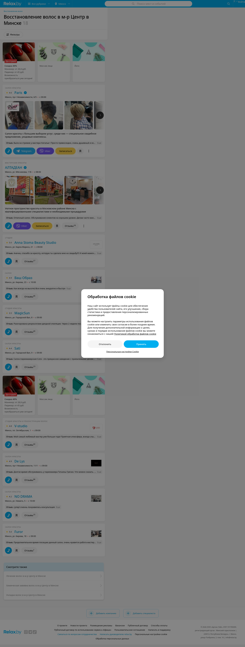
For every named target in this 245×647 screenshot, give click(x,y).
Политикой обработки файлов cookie (135, 333)
